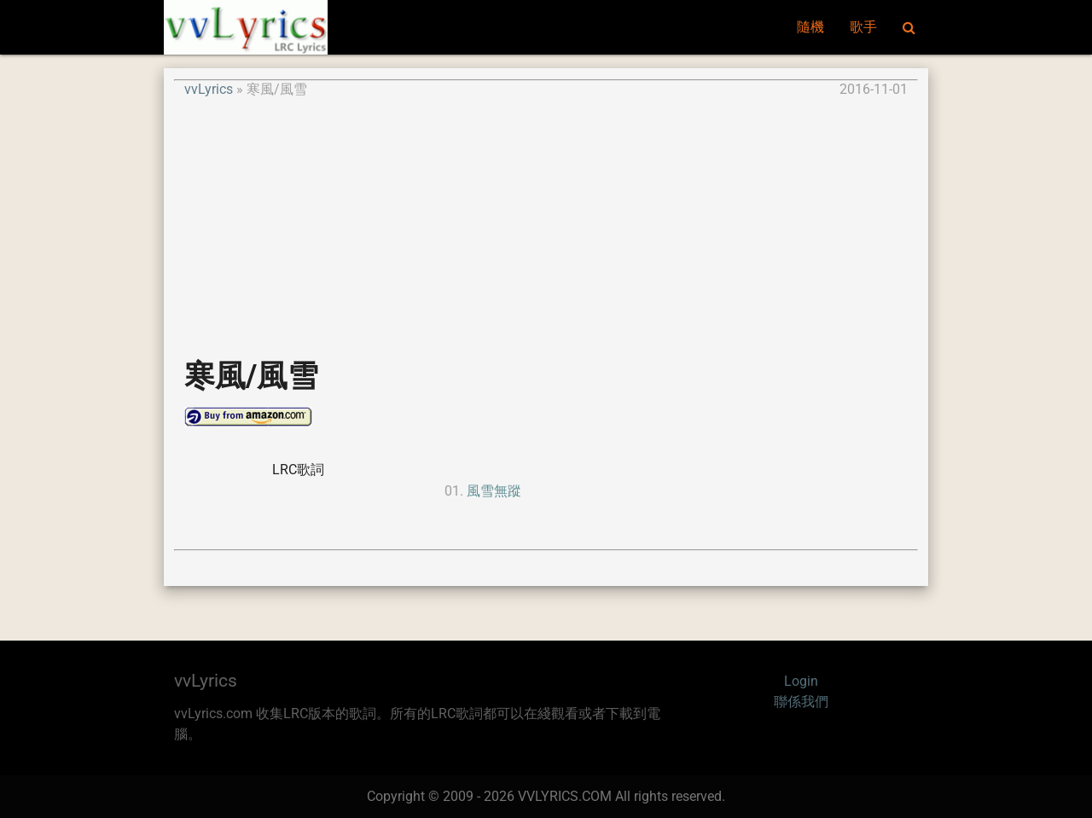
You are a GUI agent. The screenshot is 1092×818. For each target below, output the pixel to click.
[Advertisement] (546, 219)
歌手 (863, 27)
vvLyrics (208, 89)
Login (801, 681)
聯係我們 (801, 701)
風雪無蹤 (494, 491)
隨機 (810, 27)
